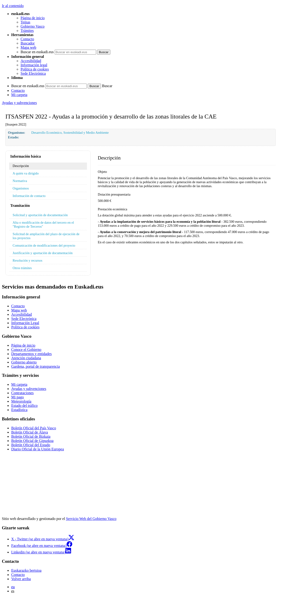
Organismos (21, 188)
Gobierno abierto (24, 362)
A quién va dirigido (26, 173)
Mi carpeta (19, 95)
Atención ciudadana (26, 358)
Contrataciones (22, 393)
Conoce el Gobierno (26, 350)
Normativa (20, 181)
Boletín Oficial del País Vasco (33, 428)
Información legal (34, 65)
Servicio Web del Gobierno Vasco (91, 519)
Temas (25, 22)
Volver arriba (21, 579)
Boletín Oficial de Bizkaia (30, 436)
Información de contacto (29, 196)
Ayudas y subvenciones (19, 103)
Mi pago (17, 397)
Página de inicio (33, 18)
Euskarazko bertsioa (26, 570)
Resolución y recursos (27, 260)
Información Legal (25, 323)
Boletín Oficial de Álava (29, 432)
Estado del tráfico (24, 406)
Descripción (21, 166)
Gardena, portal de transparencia (35, 366)
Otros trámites (22, 268)
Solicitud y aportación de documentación (40, 215)
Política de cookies (35, 69)
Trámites (27, 31)
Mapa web (28, 47)
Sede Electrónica (33, 73)
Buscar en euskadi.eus (37, 52)
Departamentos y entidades (31, 354)
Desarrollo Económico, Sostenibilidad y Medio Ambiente (70, 132)
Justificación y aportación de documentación (43, 253)
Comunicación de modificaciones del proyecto (44, 245)
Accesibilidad (31, 61)
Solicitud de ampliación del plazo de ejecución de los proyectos (46, 236)
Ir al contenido (13, 6)
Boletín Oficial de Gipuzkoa (32, 441)
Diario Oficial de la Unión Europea (37, 449)
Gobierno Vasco (32, 26)
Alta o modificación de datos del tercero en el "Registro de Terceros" (43, 224)
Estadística (19, 410)
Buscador (28, 43)
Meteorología (21, 401)
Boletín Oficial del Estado (30, 445)
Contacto (27, 39)
